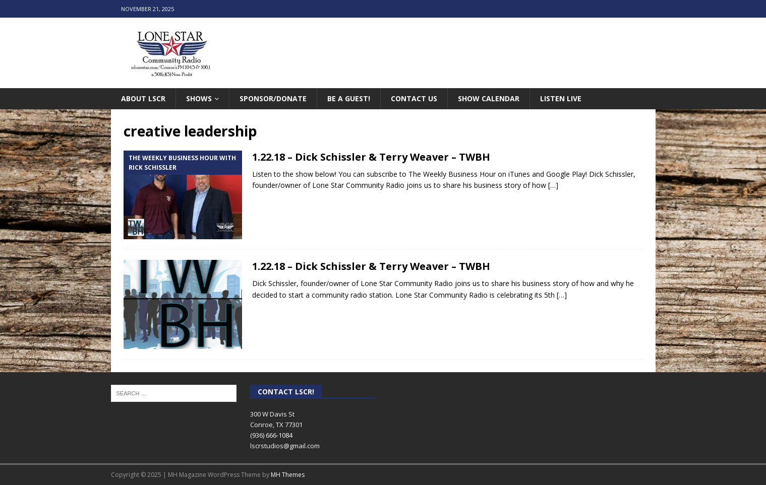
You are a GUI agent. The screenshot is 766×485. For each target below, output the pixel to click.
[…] (553, 185)
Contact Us (414, 98)
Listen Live (560, 98)
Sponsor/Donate (273, 98)
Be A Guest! (348, 98)
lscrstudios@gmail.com (285, 445)
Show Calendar (488, 98)
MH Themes (288, 474)
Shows (199, 98)
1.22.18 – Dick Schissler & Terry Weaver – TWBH (371, 157)
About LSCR (143, 98)
